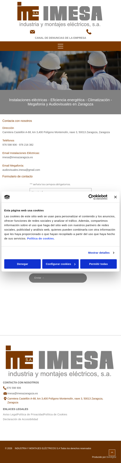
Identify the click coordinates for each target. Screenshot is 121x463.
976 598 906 (9, 144)
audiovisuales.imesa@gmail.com (21, 169)
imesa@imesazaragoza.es (17, 157)
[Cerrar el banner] (115, 197)
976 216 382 (26, 144)
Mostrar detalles (99, 252)
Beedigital (111, 457)
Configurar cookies (60, 263)
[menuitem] (10, 414)
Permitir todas (98, 263)
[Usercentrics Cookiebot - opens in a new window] (91, 197)
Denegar (22, 263)
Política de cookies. (41, 238)
